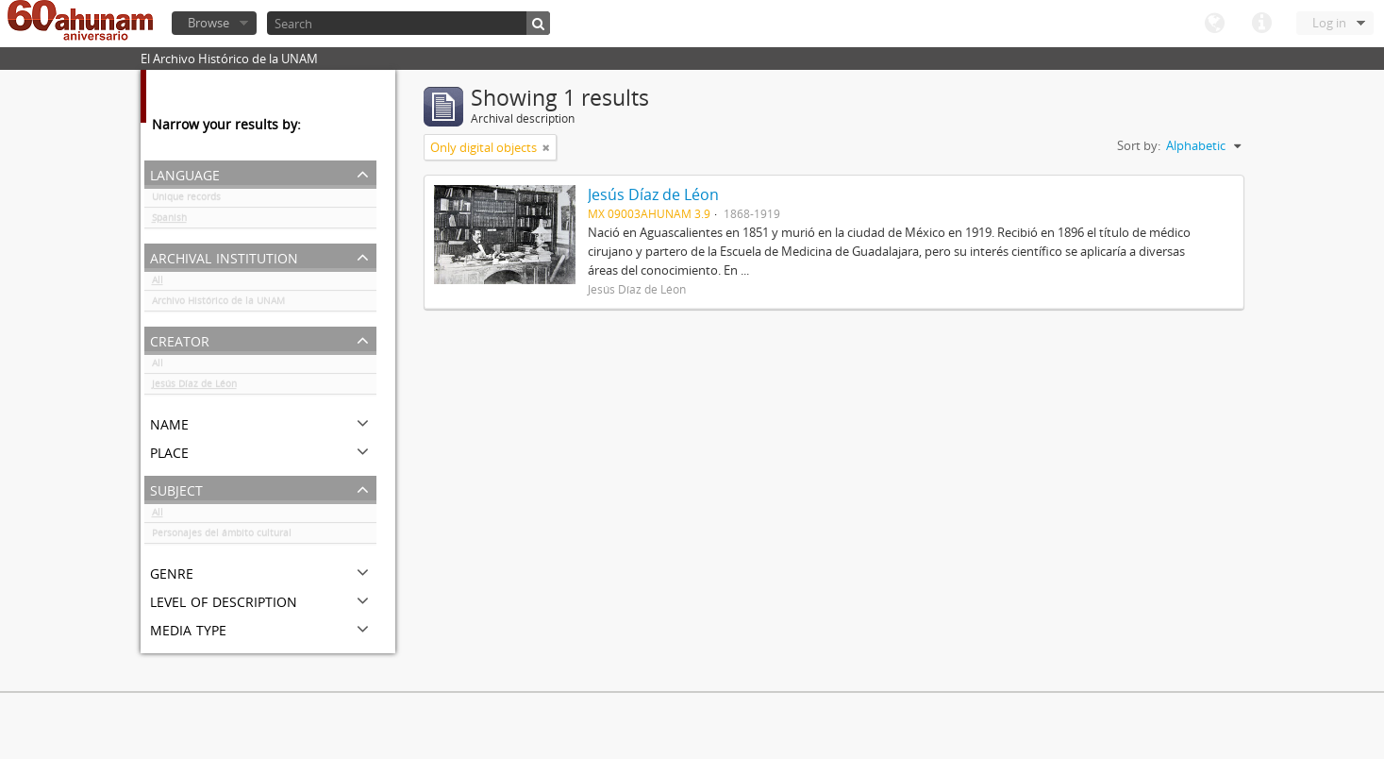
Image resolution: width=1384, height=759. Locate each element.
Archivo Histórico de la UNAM (218, 304)
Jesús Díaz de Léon (194, 387)
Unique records (186, 200)
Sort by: (1138, 145)
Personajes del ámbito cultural (222, 536)
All (157, 283)
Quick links (1261, 23)
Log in (1329, 22)
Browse (208, 22)
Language (1214, 23)
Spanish (169, 221)
